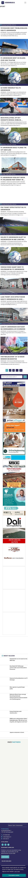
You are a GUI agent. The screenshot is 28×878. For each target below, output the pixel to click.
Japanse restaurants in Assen (17, 732)
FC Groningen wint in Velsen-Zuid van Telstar (13, 59)
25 (21, 370)
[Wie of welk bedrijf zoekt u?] (11, 376)
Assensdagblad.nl (10, 2)
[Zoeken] (25, 376)
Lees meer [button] (17, 871)
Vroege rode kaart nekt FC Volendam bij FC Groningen (12, 268)
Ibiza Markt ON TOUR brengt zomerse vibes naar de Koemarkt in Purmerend (18, 668)
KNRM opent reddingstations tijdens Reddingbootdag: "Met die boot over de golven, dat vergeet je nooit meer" (18, 720)
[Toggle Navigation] (25, 2)
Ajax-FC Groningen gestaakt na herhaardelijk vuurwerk (13, 328)
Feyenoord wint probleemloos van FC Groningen (14, 29)
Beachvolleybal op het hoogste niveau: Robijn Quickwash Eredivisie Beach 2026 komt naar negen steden (13, 119)
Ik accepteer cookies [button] (14, 875)
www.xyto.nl (6, 838)
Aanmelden (5, 857)
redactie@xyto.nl (7, 836)
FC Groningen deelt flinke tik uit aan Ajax (13, 148)
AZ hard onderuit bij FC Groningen (11, 89)
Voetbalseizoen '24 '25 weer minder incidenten (12, 358)
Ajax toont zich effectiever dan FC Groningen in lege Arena (13, 298)
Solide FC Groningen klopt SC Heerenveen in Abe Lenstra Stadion (13, 238)
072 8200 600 (6, 835)
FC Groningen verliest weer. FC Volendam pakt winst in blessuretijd (13, 178)
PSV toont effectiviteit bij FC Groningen (13, 208)
